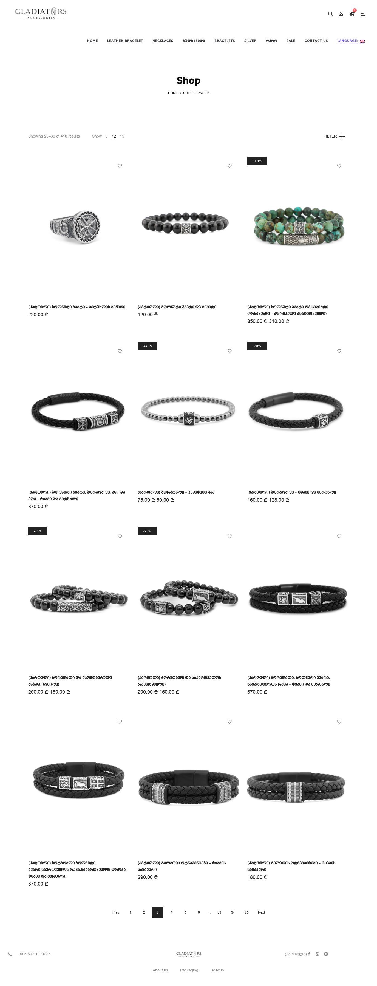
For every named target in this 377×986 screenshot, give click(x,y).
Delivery (217, 970)
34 (233, 912)
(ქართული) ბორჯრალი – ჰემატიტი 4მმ (176, 493)
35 (247, 912)
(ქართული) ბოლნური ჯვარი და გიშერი (177, 307)
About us (160, 970)
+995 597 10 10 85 (34, 954)
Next (261, 912)
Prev (115, 912)
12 (114, 136)
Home (173, 93)
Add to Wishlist (120, 166)
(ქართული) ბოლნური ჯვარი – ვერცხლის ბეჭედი (76, 307)
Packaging (189, 970)
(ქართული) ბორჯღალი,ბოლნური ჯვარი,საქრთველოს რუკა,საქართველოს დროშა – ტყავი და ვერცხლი (78, 869)
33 (219, 912)
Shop (187, 93)
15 (122, 136)
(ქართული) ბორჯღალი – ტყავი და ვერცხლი (291, 493)
